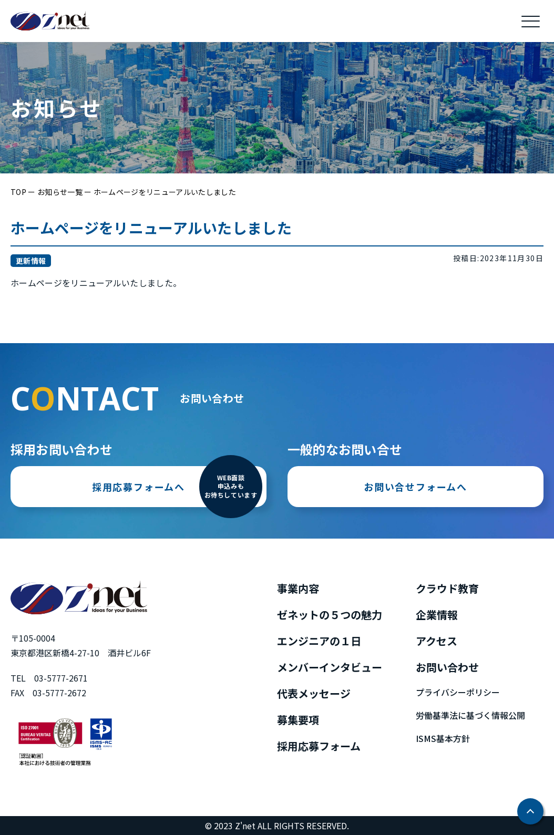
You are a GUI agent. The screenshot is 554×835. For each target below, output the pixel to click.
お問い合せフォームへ (415, 527)
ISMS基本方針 (443, 738)
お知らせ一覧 (60, 192)
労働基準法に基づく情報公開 (470, 715)
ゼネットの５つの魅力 (329, 614)
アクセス (436, 640)
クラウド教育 (447, 588)
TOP (18, 192)
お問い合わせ (447, 667)
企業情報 (437, 614)
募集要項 (298, 719)
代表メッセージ (314, 693)
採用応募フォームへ (177, 501)
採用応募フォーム (319, 746)
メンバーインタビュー (329, 667)
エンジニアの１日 (319, 640)
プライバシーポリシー (458, 692)
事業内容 (298, 588)
